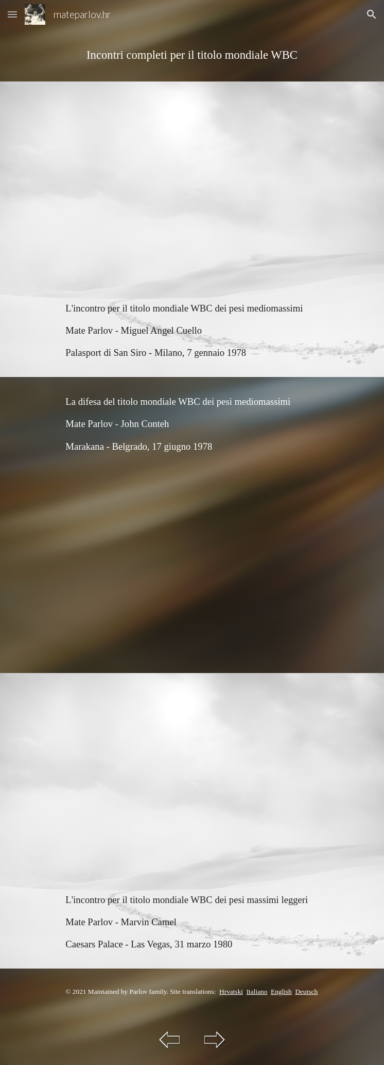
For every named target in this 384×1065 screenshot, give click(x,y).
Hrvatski (231, 991)
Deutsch (306, 991)
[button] (12, 14)
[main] (191, 55)
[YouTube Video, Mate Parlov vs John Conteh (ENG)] (191, 572)
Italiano (257, 991)
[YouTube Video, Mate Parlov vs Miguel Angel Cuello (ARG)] (191, 182)
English (281, 991)
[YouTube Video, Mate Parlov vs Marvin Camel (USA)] (191, 774)
